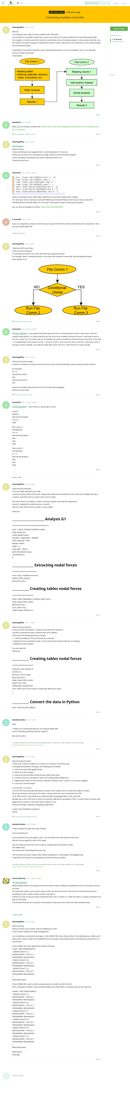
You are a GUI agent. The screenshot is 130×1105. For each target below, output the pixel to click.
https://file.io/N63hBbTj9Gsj (52, 207)
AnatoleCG (19, 146)
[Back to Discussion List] (3, 3)
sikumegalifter (21, 333)
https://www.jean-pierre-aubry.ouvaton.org (27, 745)
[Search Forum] (97, 3)
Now (112, 75)
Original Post (115, 35)
